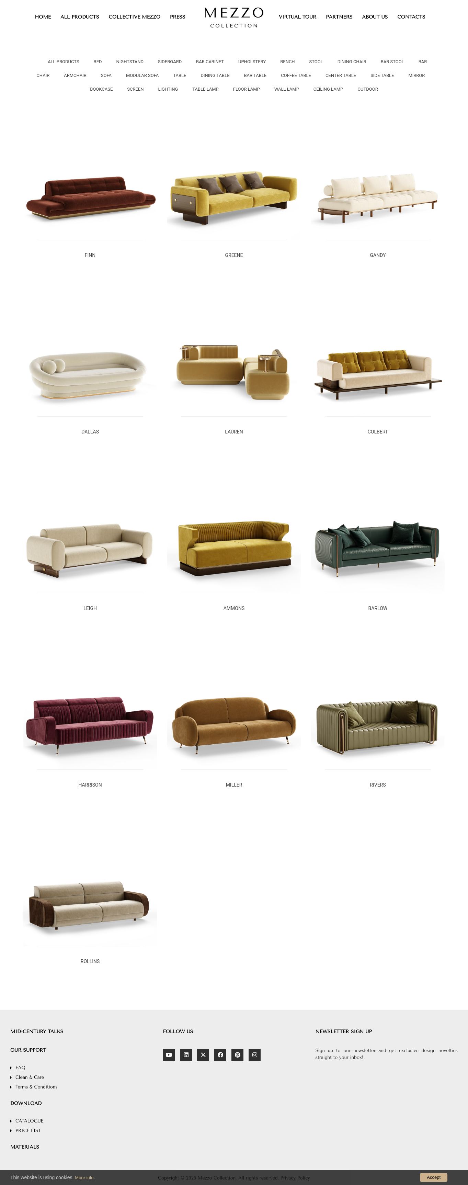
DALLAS (90, 431)
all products (63, 61)
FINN (90, 255)
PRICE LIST (28, 1130)
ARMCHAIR (75, 75)
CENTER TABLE (341, 75)
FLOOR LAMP (246, 89)
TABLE (179, 75)
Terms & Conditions (36, 1087)
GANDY (378, 255)
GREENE (234, 255)
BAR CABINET (210, 61)
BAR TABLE (255, 75)
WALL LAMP (286, 89)
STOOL (316, 61)
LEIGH (90, 608)
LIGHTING (168, 89)
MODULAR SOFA (142, 75)
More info (84, 1177)
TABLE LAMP (205, 89)
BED (98, 61)
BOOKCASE (101, 89)
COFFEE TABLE (296, 75)
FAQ (20, 1067)
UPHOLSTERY (252, 61)
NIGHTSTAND (130, 61)
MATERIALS (24, 1147)
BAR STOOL (392, 61)
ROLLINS (90, 961)
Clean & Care (29, 1077)
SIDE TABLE (382, 75)
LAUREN (234, 431)
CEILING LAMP (328, 89)
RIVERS (378, 785)
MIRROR (416, 75)
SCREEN (135, 89)
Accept (434, 1177)
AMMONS (234, 608)
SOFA (106, 75)
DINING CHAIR (352, 61)
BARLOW (378, 608)
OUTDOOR (367, 89)
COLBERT (378, 431)
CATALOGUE (29, 1121)
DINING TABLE (215, 75)
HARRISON (90, 785)
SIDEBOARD (170, 61)
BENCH (287, 61)
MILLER (234, 785)
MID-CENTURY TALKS (36, 1032)
